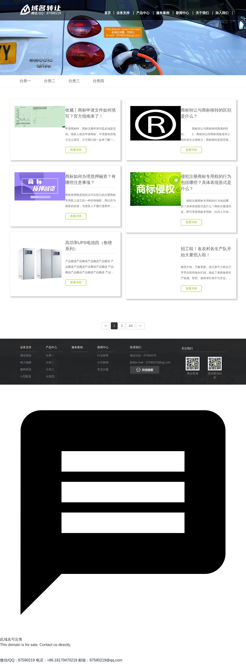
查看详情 (75, 150)
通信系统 (25, 356)
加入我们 (221, 13)
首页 (107, 13)
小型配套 (25, 377)
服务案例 (162, 13)
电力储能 (25, 363)
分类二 (51, 81)
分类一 (25, 81)
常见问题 (103, 370)
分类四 (101, 81)
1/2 (131, 327)
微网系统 (25, 370)
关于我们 (202, 13)
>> (140, 327)
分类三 (76, 81)
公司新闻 (103, 363)
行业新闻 (103, 356)
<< (105, 327)
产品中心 (142, 13)
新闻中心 (182, 13)
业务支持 (123, 13)
